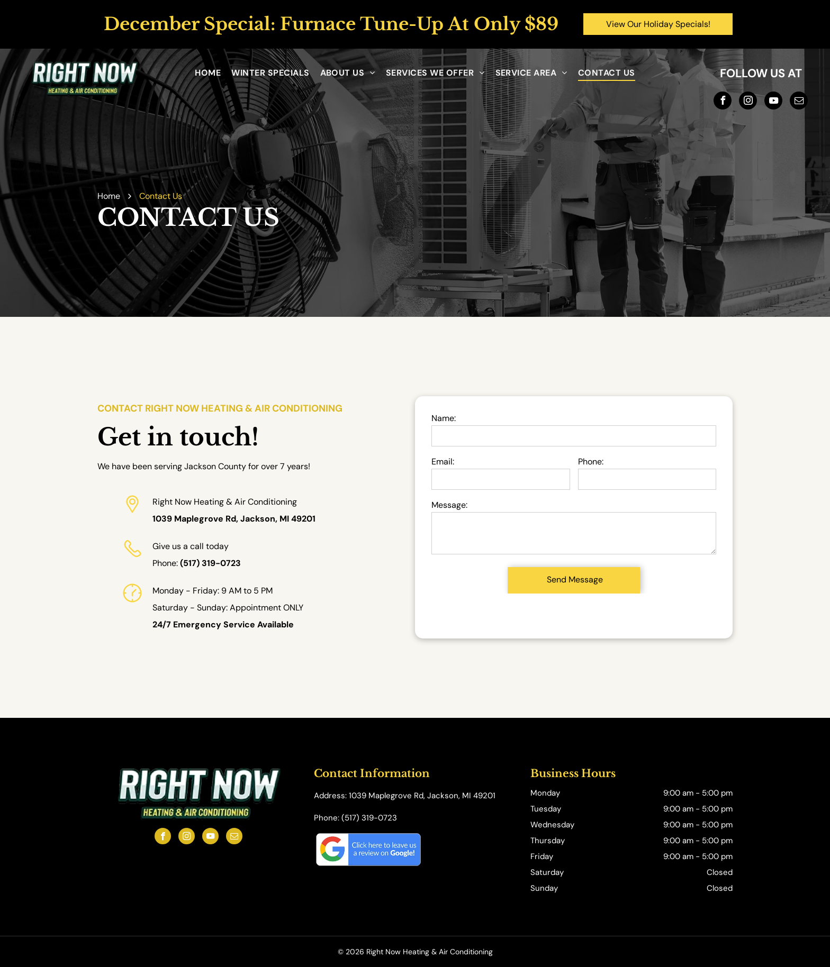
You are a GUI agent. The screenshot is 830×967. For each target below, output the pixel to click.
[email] (799, 102)
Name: (443, 418)
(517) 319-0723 (210, 563)
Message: (449, 504)
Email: (442, 461)
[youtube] (773, 102)
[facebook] (723, 102)
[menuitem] (208, 73)
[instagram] (748, 102)
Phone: (590, 461)
